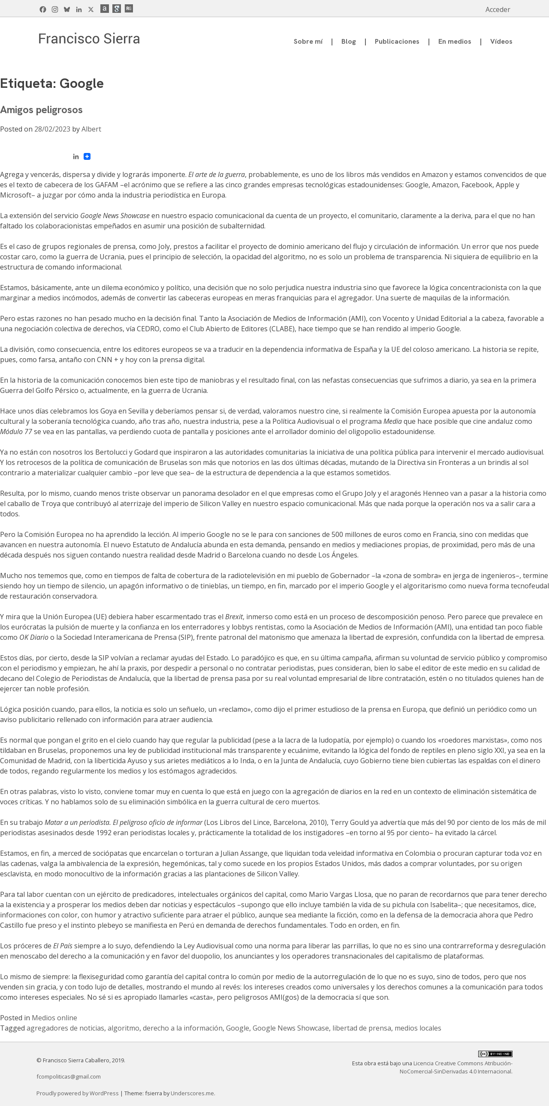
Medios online (54, 1017)
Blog (348, 41)
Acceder (498, 9)
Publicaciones (397, 41)
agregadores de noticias (65, 1028)
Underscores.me (192, 1093)
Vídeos (501, 41)
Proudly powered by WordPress (78, 1093)
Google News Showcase (291, 1028)
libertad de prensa (361, 1028)
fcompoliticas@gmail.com (68, 1076)
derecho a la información (183, 1028)
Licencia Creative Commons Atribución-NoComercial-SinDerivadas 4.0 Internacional (456, 1067)
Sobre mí (308, 41)
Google (237, 1028)
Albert (91, 129)
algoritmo (123, 1028)
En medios (454, 41)
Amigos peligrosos (41, 109)
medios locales (418, 1028)
